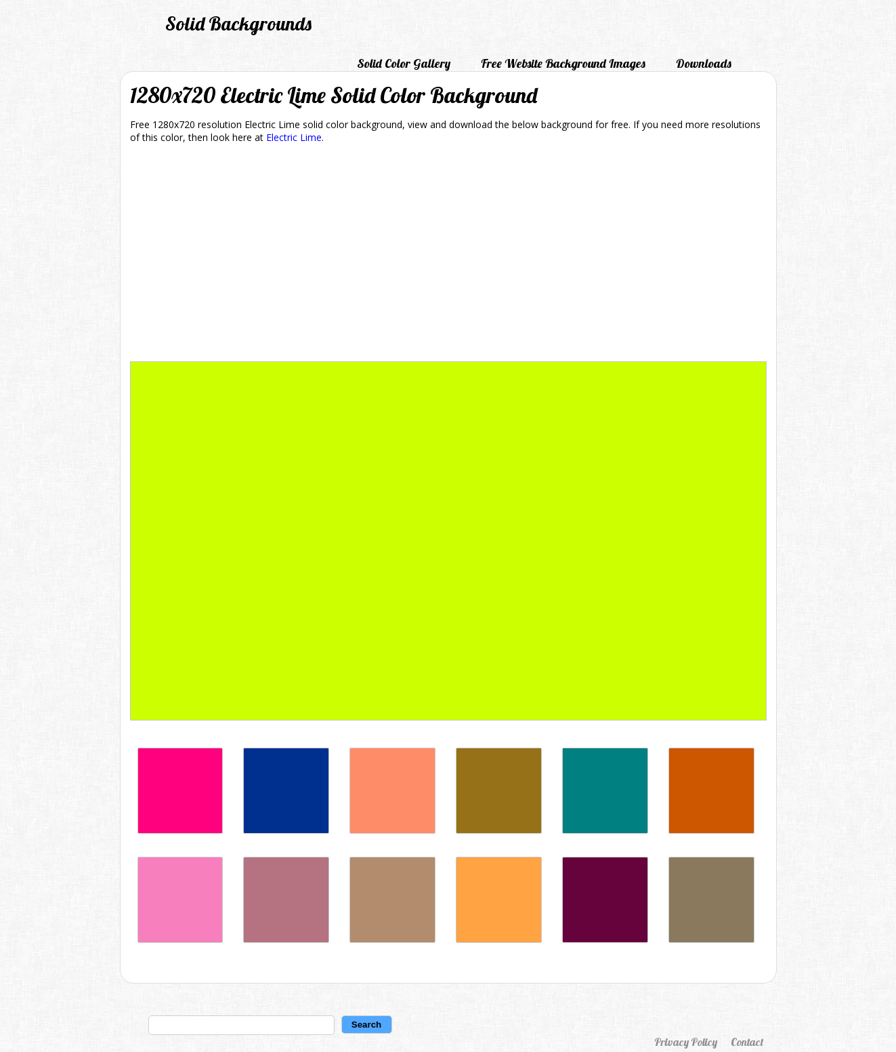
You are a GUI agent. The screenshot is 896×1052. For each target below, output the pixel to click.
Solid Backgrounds (238, 23)
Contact (747, 1042)
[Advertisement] (448, 255)
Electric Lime (294, 137)
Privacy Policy (685, 1042)
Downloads (703, 63)
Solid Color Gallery (403, 63)
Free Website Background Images (563, 63)
